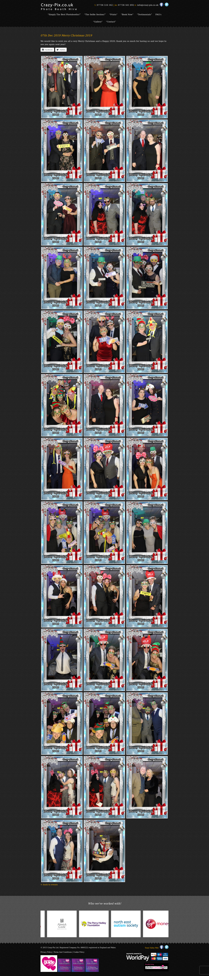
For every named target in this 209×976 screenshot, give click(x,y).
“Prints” (113, 14)
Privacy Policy (46, 952)
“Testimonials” (144, 14)
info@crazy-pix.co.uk (147, 4)
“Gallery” (98, 21)
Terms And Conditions (63, 952)
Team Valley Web (152, 947)
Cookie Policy (78, 952)
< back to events (49, 884)
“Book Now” (127, 14)
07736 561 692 (126, 4)
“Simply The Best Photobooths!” (64, 14)
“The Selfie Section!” (95, 14)
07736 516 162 (105, 4)
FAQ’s (158, 14)
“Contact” (111, 21)
